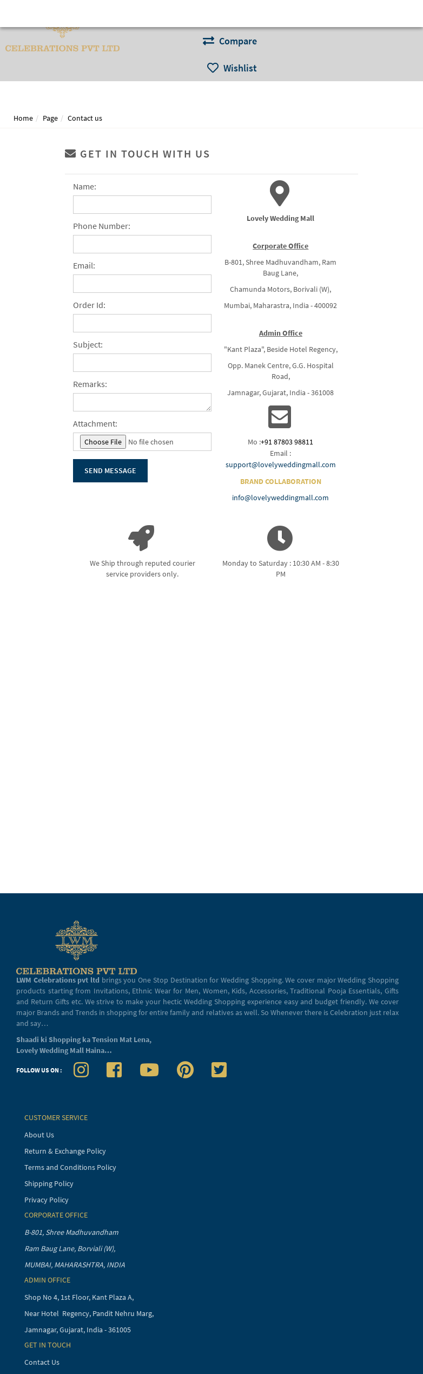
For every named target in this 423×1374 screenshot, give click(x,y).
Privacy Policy (46, 1200)
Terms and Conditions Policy (70, 1167)
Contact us (85, 118)
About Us (39, 1135)
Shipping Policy (49, 1183)
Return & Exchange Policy (65, 1151)
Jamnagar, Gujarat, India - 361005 (77, 1329)
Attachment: (95, 423)
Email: (84, 265)
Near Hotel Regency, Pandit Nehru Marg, (89, 1313)
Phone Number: (101, 225)
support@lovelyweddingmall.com (281, 464)
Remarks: (90, 383)
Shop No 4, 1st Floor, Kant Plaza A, (79, 1297)
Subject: (88, 344)
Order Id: (89, 304)
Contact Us (42, 1362)
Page (50, 118)
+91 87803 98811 (287, 442)
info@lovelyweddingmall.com (280, 497)
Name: (84, 186)
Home (23, 118)
